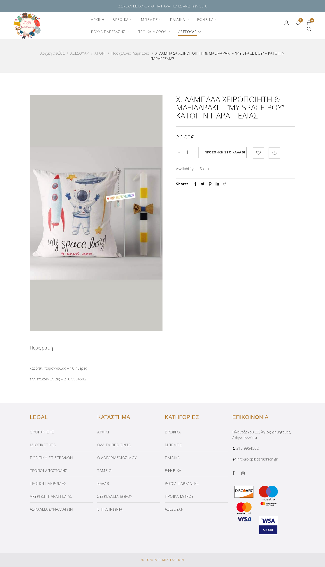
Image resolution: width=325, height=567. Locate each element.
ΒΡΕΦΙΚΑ (173, 432)
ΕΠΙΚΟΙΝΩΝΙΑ (110, 509)
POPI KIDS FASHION (169, 560)
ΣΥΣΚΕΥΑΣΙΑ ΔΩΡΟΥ (114, 496)
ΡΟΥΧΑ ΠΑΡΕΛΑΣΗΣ (182, 483)
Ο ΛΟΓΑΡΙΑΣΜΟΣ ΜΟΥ (117, 458)
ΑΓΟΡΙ (100, 53)
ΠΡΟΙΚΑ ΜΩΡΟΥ (179, 496)
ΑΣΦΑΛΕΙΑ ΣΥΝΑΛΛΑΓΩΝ (51, 509)
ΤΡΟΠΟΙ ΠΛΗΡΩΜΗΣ (48, 483)
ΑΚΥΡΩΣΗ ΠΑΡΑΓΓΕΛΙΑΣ (51, 496)
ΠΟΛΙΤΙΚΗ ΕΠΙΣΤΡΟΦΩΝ (51, 458)
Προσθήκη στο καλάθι (225, 152)
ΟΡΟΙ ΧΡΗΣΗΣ (42, 432)
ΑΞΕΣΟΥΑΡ (79, 53)
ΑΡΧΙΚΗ (104, 432)
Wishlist (300, 21)
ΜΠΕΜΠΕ (173, 445)
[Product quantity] (187, 152)
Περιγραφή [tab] (41, 348)
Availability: (185, 168)
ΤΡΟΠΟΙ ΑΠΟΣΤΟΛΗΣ (48, 470)
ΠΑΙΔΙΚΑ (172, 458)
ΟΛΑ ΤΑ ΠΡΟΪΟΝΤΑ (114, 445)
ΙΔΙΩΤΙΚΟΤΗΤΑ (43, 445)
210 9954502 (247, 448)
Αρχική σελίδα (52, 53)
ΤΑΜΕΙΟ (104, 470)
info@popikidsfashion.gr (257, 459)
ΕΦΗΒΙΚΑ (173, 470)
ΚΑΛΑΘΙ (104, 483)
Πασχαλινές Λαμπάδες (130, 53)
